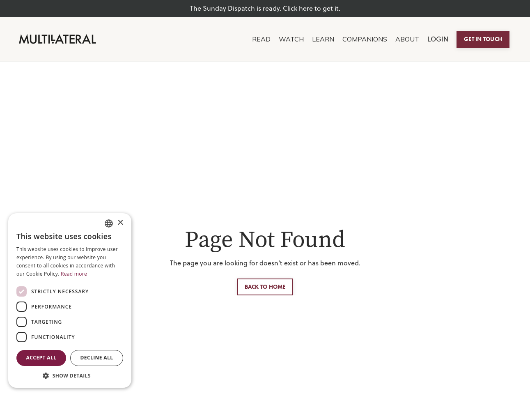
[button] (69, 375)
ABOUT (407, 39)
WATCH (291, 39)
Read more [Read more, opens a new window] (74, 273)
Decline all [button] (96, 357)
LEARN (323, 39)
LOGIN (437, 39)
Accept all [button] (41, 357)
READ (261, 39)
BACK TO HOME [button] (265, 286)
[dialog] (69, 300)
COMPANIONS (364, 39)
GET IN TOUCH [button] (483, 39)
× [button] (120, 223)
